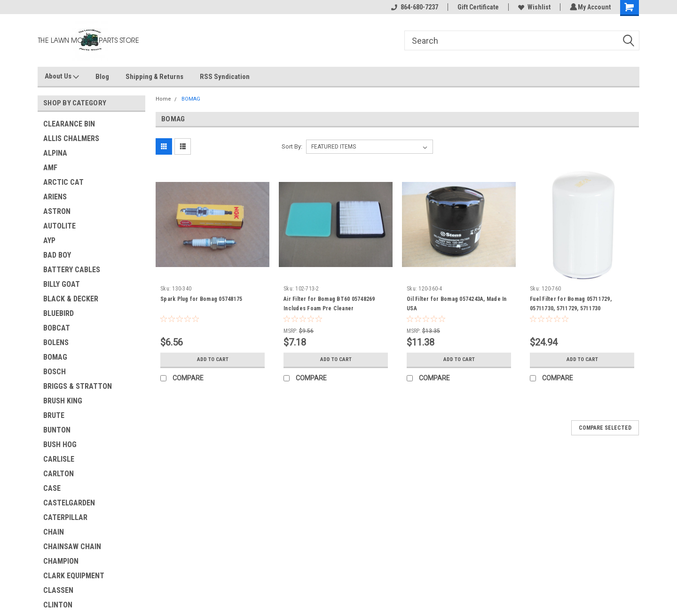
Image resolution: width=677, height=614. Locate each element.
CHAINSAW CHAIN (72, 546)
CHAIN (53, 531)
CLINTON (57, 604)
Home (163, 99)
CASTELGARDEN (69, 502)
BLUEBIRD (58, 313)
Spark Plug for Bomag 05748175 (201, 299)
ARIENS (55, 196)
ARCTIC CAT (63, 182)
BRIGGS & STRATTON (77, 386)
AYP (49, 240)
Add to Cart (212, 359)
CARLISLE (58, 459)
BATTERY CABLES (71, 269)
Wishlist (533, 7)
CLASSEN (58, 590)
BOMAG (55, 357)
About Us (62, 76)
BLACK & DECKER (70, 298)
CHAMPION (61, 561)
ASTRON (57, 211)
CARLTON (58, 473)
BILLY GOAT (61, 284)
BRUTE (53, 415)
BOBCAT (56, 327)
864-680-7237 (413, 7)
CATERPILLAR (65, 517)
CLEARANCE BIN (69, 123)
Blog (102, 76)
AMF (50, 167)
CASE (52, 488)
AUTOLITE (59, 225)
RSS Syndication (225, 76)
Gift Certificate (476, 7)
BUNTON (57, 429)
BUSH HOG (60, 444)
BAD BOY (57, 255)
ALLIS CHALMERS (71, 138)
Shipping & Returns (154, 76)
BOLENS (56, 342)
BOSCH (54, 371)
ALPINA (55, 153)
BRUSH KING (62, 400)
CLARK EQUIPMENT (73, 575)
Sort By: (292, 146)
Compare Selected (605, 428)
